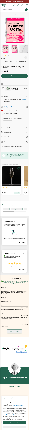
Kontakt (4, 393)
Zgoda (5, 398)
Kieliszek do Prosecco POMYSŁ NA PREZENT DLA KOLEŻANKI (11, 153)
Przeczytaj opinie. (7, 89)
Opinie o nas (5, 390)
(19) (5, 30)
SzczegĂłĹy (12, 398)
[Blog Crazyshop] (14, 376)
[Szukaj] (13, 9)
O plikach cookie (20, 398)
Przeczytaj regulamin (22, 326)
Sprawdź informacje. (7, 94)
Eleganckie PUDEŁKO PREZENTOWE (16, 62)
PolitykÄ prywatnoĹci (18, 405)
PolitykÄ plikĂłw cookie (11, 414)
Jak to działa (21, 217)
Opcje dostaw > (7, 76)
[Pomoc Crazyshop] (14, 385)
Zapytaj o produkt (22, 35)
